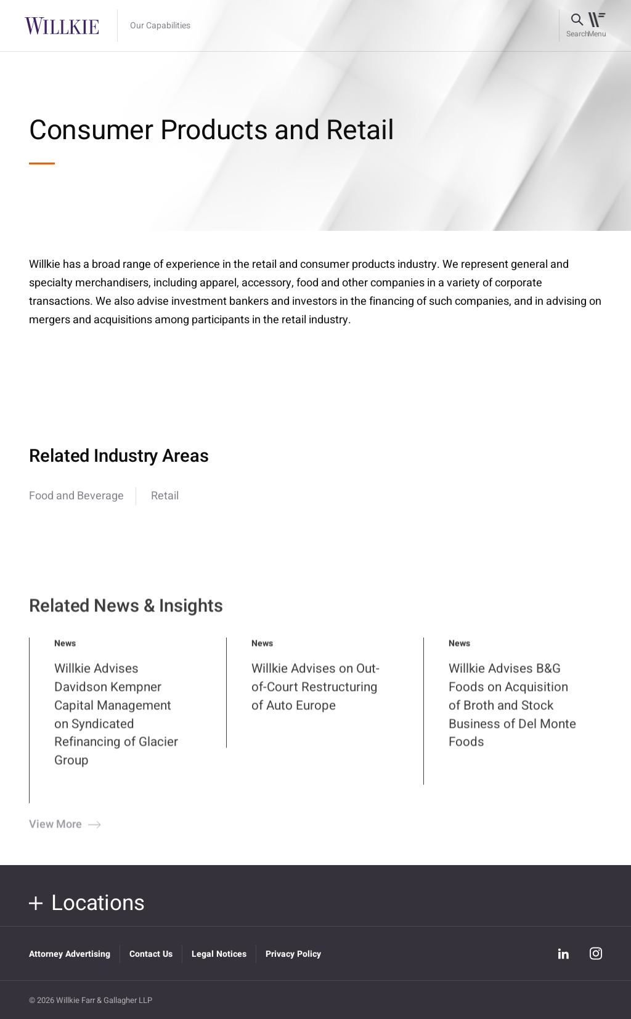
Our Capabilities (160, 26)
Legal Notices (219, 954)
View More (63, 836)
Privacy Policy (293, 954)
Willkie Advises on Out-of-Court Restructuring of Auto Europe (315, 699)
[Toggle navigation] (596, 25)
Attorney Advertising (69, 954)
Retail (165, 496)
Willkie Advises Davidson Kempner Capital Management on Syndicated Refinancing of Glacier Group (116, 726)
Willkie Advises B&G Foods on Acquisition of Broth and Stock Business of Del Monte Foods (512, 717)
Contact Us (151, 954)
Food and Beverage (76, 496)
